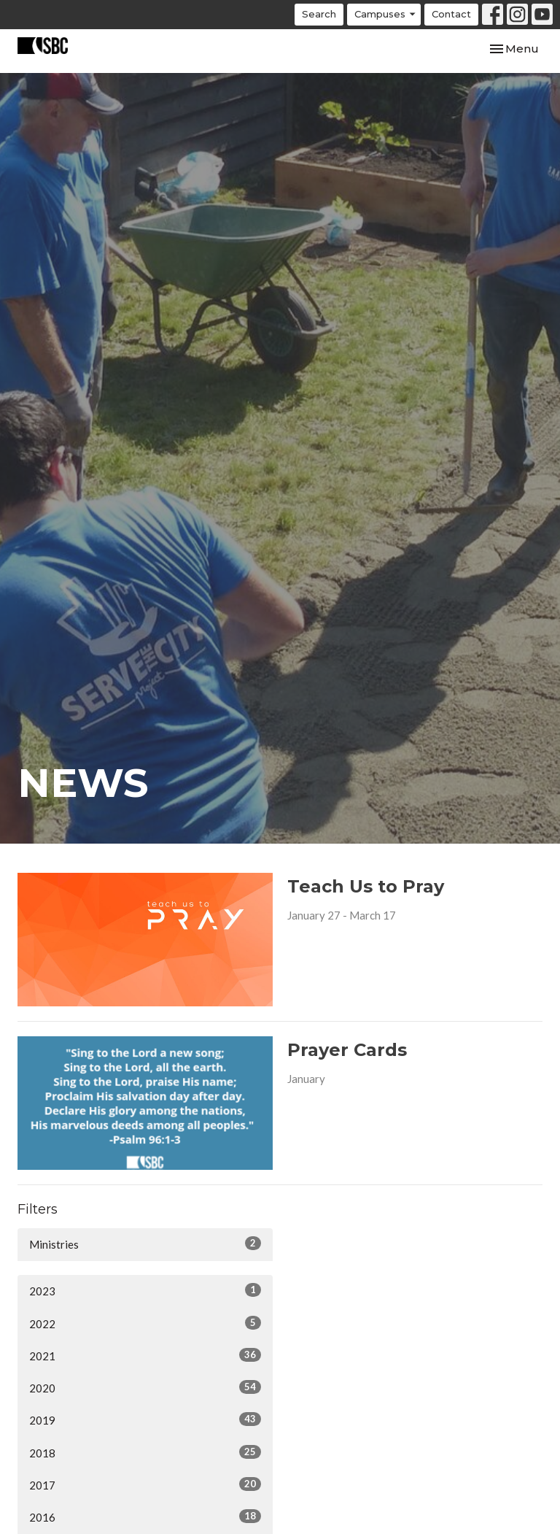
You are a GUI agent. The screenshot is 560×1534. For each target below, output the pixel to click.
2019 (145, 1419)
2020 (145, 1387)
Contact (451, 14)
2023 (145, 1290)
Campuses (385, 14)
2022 (145, 1323)
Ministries (145, 1243)
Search (319, 14)
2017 (145, 1484)
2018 (145, 1452)
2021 (145, 1355)
